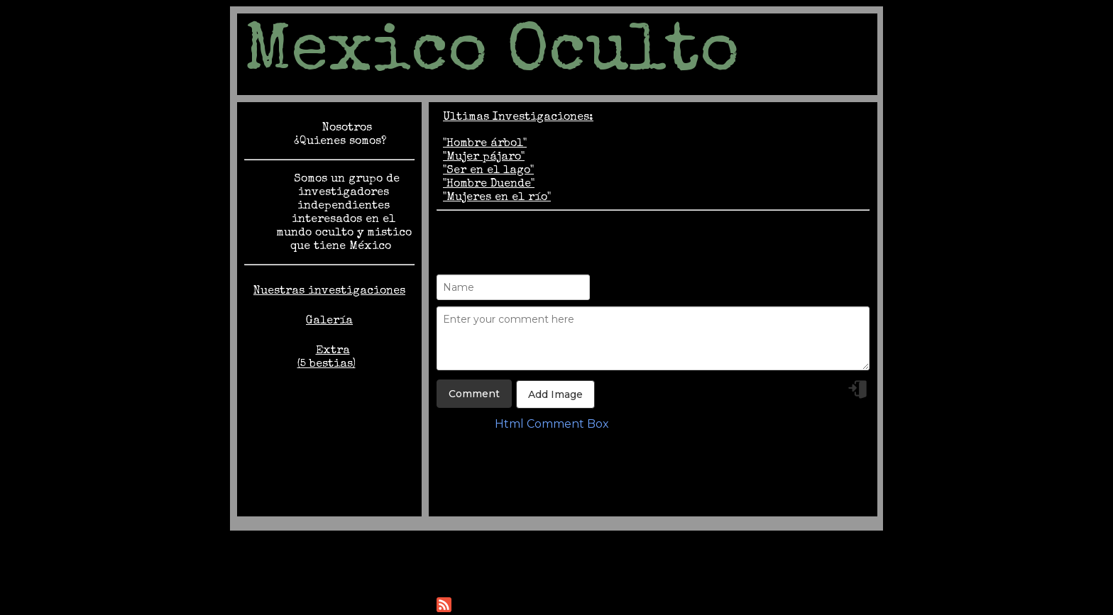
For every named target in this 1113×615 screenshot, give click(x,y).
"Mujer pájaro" (484, 157)
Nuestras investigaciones (329, 291)
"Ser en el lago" (488, 171)
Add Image (555, 394)
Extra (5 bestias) (326, 357)
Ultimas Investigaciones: (518, 117)
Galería (329, 321)
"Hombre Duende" (488, 184)
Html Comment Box (552, 424)
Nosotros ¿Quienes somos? (340, 135)
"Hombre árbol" (485, 144)
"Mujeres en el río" (497, 198)
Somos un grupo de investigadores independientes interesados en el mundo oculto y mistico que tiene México (344, 213)
